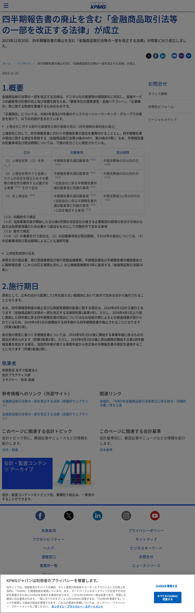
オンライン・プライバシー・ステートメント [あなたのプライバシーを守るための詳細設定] (77, 606)
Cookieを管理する (166, 586)
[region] (97, 593)
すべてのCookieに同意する (167, 597)
